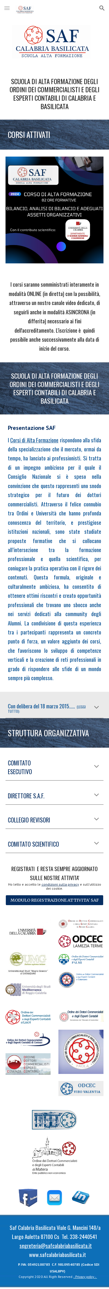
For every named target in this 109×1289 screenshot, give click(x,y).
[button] (7, 8)
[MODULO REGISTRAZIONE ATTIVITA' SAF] (54, 900)
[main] (55, 94)
